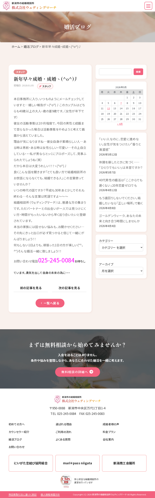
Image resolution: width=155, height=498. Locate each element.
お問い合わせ (17, 447)
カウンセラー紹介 (19, 432)
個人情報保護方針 (50, 494)
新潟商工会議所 (124, 463)
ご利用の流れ (64, 432)
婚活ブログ (31, 46)
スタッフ (46, 86)
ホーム (15, 46)
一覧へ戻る (50, 303)
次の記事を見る (69, 288)
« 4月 (120, 124)
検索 (138, 71)
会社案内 (108, 439)
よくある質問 (63, 439)
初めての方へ (17, 424)
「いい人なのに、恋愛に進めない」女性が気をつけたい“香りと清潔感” (120, 144)
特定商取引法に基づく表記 (23, 494)
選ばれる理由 (64, 424)
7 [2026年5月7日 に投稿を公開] (121, 103)
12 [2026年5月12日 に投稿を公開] (108, 108)
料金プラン (109, 432)
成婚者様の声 (111, 424)
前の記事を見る (31, 288)
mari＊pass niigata (77, 463)
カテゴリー (106, 240)
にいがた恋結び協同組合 (31, 463)
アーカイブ (106, 264)
